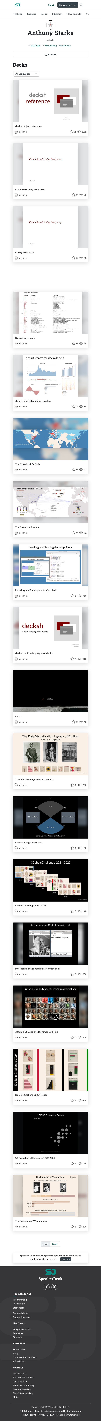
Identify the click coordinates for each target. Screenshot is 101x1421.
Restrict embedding (23, 1393)
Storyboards (19, 1307)
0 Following (51, 45)
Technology (19, 1303)
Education (57, 13)
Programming (20, 1299)
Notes (16, 1397)
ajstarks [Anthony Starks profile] (20, 131)
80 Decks (35, 45)
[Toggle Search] (81, 5)
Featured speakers (22, 1317)
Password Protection (23, 1377)
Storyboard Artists (22, 1329)
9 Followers (65, 45)
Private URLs (19, 1373)
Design (44, 13)
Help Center (19, 1349)
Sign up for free (67, 4)
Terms (33, 1414)
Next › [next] (55, 1243)
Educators (18, 1333)
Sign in (51, 4)
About (25, 1414)
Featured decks (20, 1313)
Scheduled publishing (23, 1385)
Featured (18, 13)
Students (17, 1337)
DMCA (50, 1414)
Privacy (41, 1414)
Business (31, 13)
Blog (15, 1353)
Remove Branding (22, 1389)
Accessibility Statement (67, 1414)
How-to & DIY (74, 13)
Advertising (19, 1361)
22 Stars (50, 54)
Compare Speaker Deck (25, 1357)
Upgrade (66, 1259)
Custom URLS (20, 1381)
